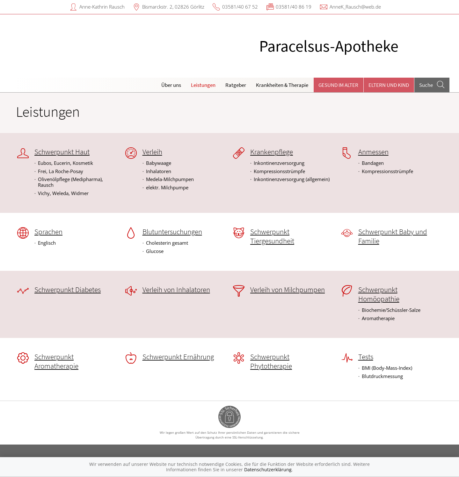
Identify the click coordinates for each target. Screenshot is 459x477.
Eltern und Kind (388, 84)
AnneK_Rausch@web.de (355, 7)
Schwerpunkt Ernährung (178, 356)
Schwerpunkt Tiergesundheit (272, 236)
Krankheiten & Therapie (282, 84)
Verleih (152, 151)
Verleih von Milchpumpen (287, 289)
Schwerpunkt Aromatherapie (56, 361)
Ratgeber (235, 84)
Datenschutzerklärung (268, 469)
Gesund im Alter (338, 84)
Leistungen (203, 84)
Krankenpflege (271, 151)
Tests (365, 356)
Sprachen (48, 231)
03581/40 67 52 (240, 7)
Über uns (171, 84)
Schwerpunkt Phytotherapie (271, 361)
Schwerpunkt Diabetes (67, 289)
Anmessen (373, 151)
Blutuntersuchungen (172, 231)
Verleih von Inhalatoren (176, 289)
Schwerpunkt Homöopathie (378, 294)
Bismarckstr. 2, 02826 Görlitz (173, 7)
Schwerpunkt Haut (62, 151)
